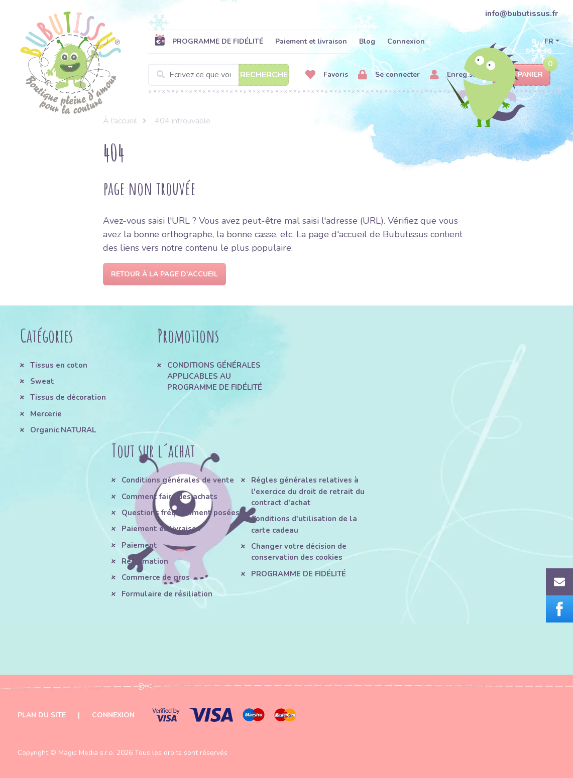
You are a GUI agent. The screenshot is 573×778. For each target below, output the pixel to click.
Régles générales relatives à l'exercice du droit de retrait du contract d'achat (308, 491)
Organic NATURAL (63, 430)
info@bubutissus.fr (521, 13)
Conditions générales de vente (178, 480)
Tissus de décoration (68, 397)
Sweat (42, 381)
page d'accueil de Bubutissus (368, 234)
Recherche (264, 74)
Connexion (406, 41)
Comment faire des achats (169, 497)
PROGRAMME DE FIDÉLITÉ (208, 41)
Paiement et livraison (311, 41)
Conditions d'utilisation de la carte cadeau (304, 524)
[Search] (218, 75)
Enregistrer (457, 75)
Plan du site (42, 715)
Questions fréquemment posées (181, 513)
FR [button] (548, 41)
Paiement (139, 545)
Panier (521, 75)
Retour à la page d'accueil (164, 274)
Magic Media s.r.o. (86, 752)
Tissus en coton (58, 365)
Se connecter (389, 75)
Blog (367, 41)
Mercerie (46, 414)
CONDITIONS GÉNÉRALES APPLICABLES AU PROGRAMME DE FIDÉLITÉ (214, 376)
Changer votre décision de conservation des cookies (299, 551)
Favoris (326, 75)
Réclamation (145, 561)
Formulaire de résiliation (167, 594)
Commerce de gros (156, 577)
